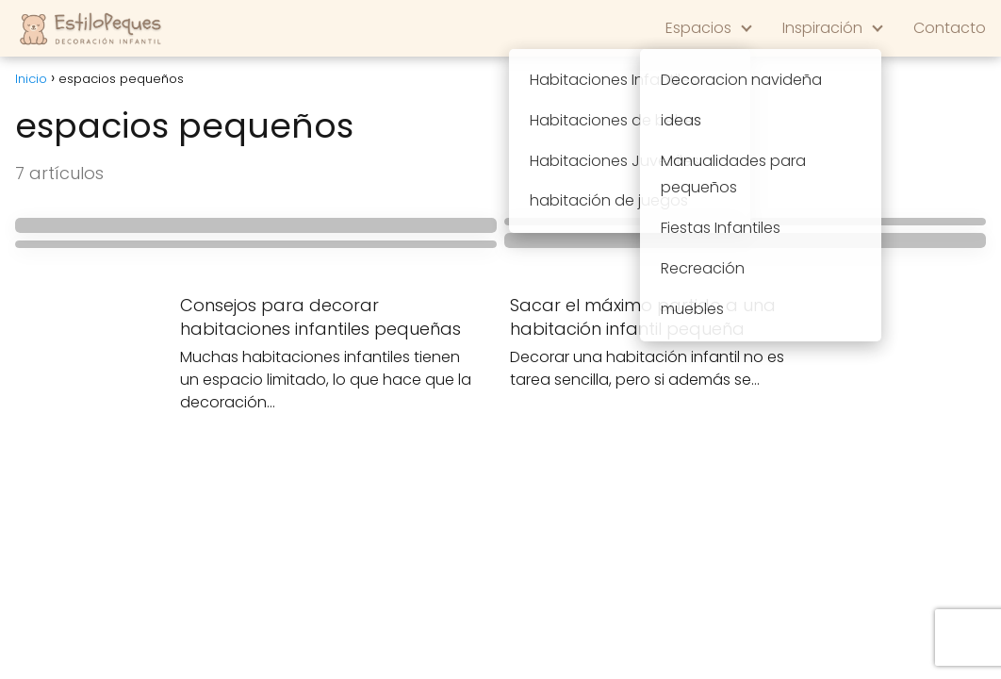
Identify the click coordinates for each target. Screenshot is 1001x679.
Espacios (698, 28)
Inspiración (822, 28)
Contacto (949, 28)
